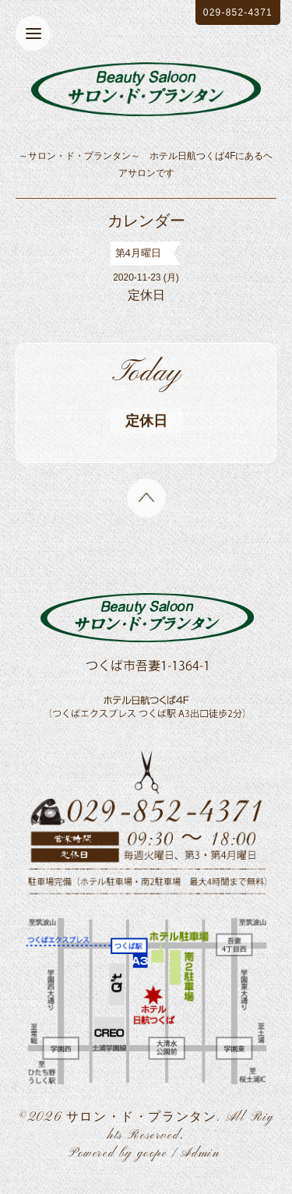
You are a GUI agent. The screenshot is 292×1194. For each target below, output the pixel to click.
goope (152, 1153)
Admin (200, 1153)
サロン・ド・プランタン (141, 1117)
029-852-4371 (238, 12)
